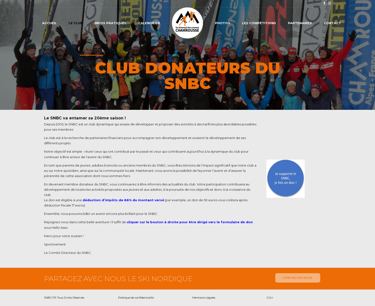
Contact (332, 23)
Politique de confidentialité (136, 297)
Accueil (49, 23)
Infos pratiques (110, 23)
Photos (222, 23)
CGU (269, 297)
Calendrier (149, 23)
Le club (76, 23)
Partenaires (300, 23)
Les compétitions (259, 23)
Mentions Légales (203, 297)
